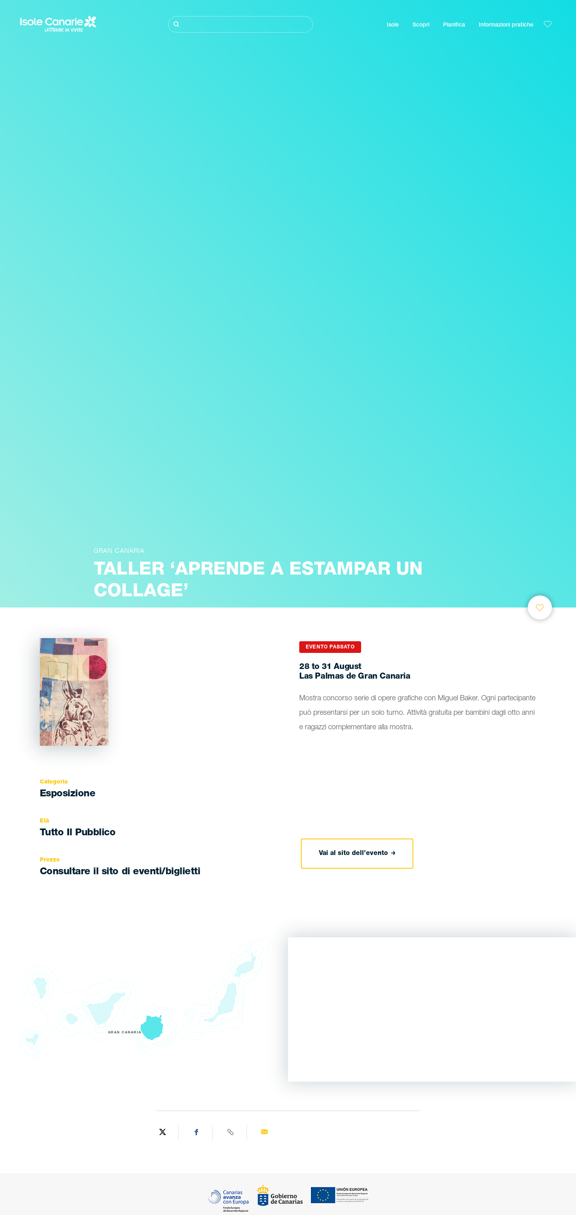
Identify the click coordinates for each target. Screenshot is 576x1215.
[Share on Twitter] (162, 1132)
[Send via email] (264, 1132)
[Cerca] (240, 24)
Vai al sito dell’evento (357, 853)
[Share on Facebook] (196, 1132)
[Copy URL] (230, 1132)
